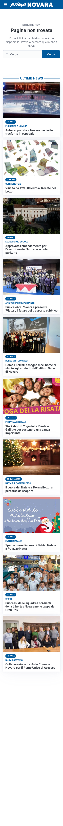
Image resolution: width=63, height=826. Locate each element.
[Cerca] (22, 54)
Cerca (51, 54)
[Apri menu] (5, 5)
